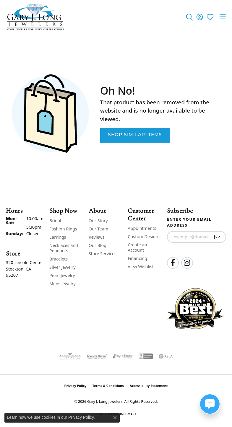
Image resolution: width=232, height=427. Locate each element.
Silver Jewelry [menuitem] (62, 267)
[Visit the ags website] (70, 356)
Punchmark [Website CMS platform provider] (127, 414)
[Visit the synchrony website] (123, 356)
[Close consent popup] (115, 417)
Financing (137, 258)
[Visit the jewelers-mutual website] (97, 356)
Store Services (102, 253)
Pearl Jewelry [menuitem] (62, 275)
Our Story (98, 220)
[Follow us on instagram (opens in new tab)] (187, 263)
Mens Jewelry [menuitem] (62, 283)
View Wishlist (141, 266)
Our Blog (97, 245)
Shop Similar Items (135, 135)
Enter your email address (189, 222)
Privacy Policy (75, 385)
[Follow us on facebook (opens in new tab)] (173, 263)
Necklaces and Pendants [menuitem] (63, 248)
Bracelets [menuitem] (58, 259)
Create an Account (137, 247)
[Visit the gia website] (166, 356)
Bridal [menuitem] (55, 220)
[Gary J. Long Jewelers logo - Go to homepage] (35, 17)
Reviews (97, 237)
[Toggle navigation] (223, 17)
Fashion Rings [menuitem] (63, 229)
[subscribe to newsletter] (217, 237)
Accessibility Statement (149, 385)
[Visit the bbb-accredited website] (146, 356)
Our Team (98, 229)
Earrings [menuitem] (57, 237)
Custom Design (143, 236)
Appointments (142, 228)
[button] (189, 17)
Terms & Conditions (108, 385)
